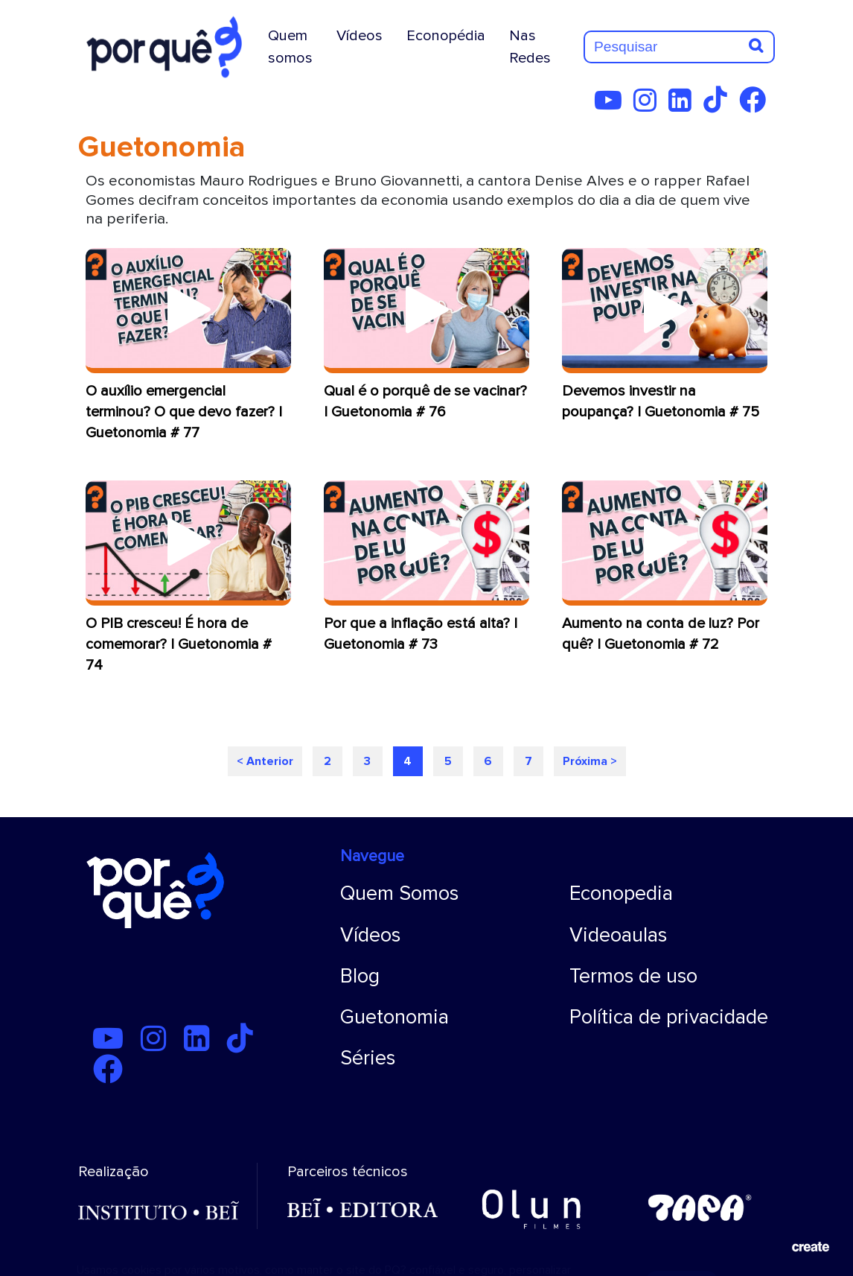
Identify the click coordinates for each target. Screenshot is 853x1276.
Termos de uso (633, 976)
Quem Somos (399, 893)
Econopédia (445, 36)
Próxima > (590, 761)
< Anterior (265, 761)
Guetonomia (394, 1017)
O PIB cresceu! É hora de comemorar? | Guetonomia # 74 (179, 644)
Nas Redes (530, 47)
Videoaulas (618, 935)
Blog (360, 976)
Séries (367, 1058)
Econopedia (621, 893)
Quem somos (290, 47)
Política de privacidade (668, 1017)
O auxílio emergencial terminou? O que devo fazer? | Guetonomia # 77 (184, 412)
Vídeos (359, 36)
